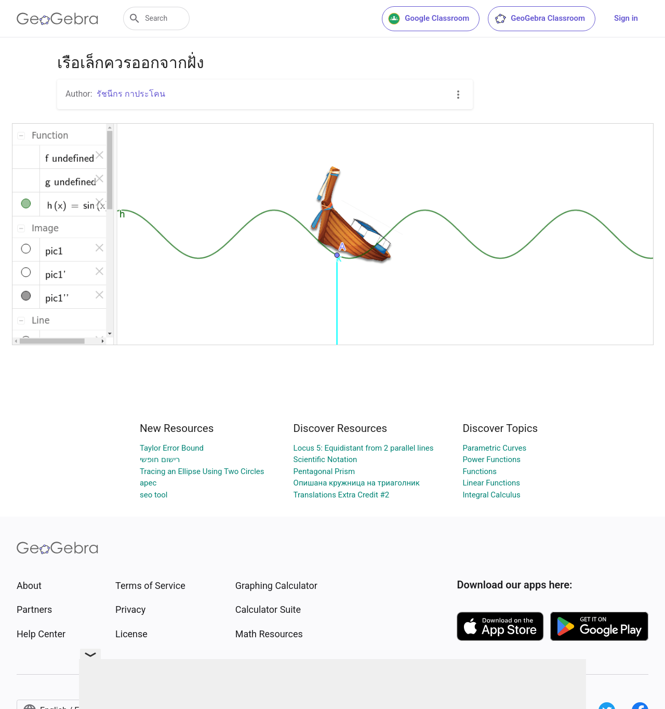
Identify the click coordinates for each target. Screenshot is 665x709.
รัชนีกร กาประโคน (131, 94)
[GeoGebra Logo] (57, 18)
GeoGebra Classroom (539, 18)
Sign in (626, 18)
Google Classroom (428, 18)
